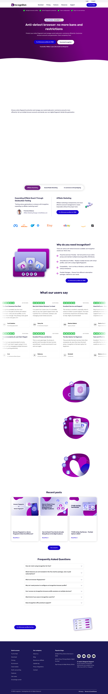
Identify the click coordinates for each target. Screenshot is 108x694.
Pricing (48, 5)
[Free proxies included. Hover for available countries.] (54, 20)
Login (87, 1)
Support (72, 5)
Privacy (81, 691)
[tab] (32, 187)
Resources (64, 5)
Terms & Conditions (91, 691)
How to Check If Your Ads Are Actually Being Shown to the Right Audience (53, 533)
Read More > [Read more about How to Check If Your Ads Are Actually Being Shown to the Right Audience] (45, 537)
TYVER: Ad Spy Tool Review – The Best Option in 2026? (82, 533)
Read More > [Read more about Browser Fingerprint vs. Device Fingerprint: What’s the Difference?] (16, 537)
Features (55, 5)
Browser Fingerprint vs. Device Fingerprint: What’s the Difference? (23, 533)
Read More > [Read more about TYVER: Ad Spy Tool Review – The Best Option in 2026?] (74, 537)
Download (40, 5)
